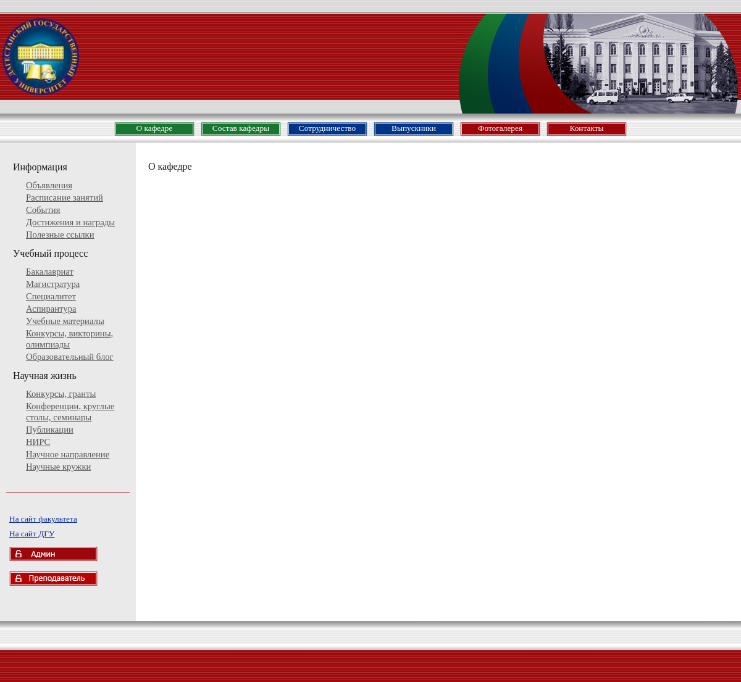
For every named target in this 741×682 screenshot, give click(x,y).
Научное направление (67, 454)
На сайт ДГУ (31, 533)
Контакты (586, 128)
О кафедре (154, 128)
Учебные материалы (65, 321)
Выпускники (413, 128)
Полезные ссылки (60, 234)
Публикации (49, 430)
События (43, 210)
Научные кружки (58, 467)
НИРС (38, 442)
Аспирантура (51, 309)
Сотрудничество (327, 128)
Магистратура (53, 284)
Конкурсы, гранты (61, 394)
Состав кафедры (240, 128)
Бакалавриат (49, 272)
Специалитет (51, 296)
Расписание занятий (64, 197)
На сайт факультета (43, 518)
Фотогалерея (500, 128)
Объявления (49, 185)
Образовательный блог (70, 357)
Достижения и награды (70, 222)
